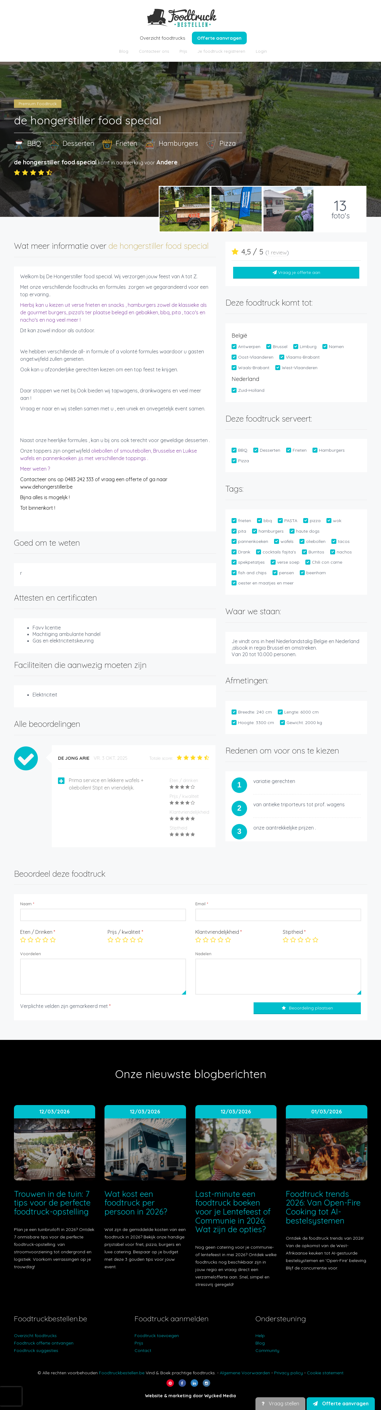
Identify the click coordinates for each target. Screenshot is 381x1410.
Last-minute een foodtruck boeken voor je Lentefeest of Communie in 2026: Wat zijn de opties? (233, 1211)
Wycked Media (220, 1396)
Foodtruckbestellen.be (121, 1373)
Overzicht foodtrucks (162, 38)
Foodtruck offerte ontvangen (43, 1343)
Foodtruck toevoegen (157, 1335)
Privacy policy (288, 1373)
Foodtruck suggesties (36, 1350)
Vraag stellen (280, 1403)
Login (261, 51)
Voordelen (30, 953)
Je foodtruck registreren (221, 51)
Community (267, 1350)
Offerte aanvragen (219, 38)
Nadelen (203, 953)
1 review (277, 252)
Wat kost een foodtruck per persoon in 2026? (135, 1203)
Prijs (183, 51)
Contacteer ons (154, 51)
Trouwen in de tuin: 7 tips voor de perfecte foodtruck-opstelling (52, 1203)
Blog (123, 51)
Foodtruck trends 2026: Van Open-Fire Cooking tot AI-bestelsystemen (323, 1207)
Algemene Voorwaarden (245, 1373)
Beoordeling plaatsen (307, 1008)
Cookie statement (325, 1373)
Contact (143, 1350)
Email (201, 903)
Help (260, 1335)
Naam (27, 903)
